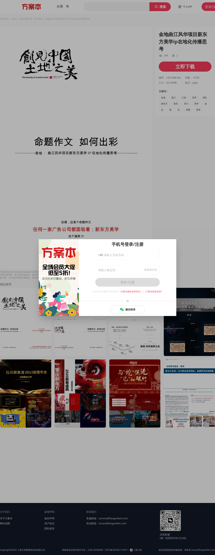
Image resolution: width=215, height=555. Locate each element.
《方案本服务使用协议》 (130, 291)
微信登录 (127, 309)
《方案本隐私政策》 (153, 291)
